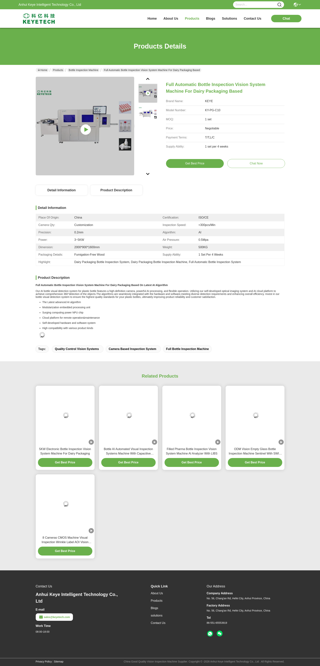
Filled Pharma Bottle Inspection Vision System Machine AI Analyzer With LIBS (191, 451)
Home (152, 18)
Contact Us (158, 622)
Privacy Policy (44, 661)
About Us (157, 593)
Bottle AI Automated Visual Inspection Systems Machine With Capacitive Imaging (128, 451)
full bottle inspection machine (187, 349)
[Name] (279, 4)
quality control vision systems (77, 349)
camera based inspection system (132, 349)
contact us (252, 18)
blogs (210, 18)
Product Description (116, 190)
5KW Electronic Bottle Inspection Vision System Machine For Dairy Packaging (65, 451)
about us (170, 18)
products (192, 18)
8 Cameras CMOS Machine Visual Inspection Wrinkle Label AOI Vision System (65, 540)
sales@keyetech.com (54, 617)
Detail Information (61, 190)
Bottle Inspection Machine (83, 70)
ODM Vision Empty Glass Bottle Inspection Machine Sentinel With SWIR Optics (255, 451)
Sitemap (58, 661)
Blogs (154, 608)
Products (58, 70)
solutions (229, 18)
